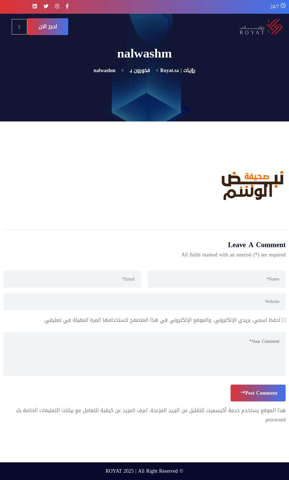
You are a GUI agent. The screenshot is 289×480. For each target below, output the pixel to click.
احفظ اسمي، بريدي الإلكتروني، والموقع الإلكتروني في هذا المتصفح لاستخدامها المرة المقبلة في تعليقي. (162, 320)
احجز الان (47, 26)
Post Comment (258, 393)
